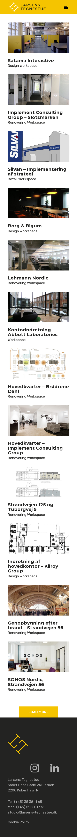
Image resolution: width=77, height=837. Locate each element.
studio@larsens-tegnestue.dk (32, 812)
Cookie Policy (18, 822)
